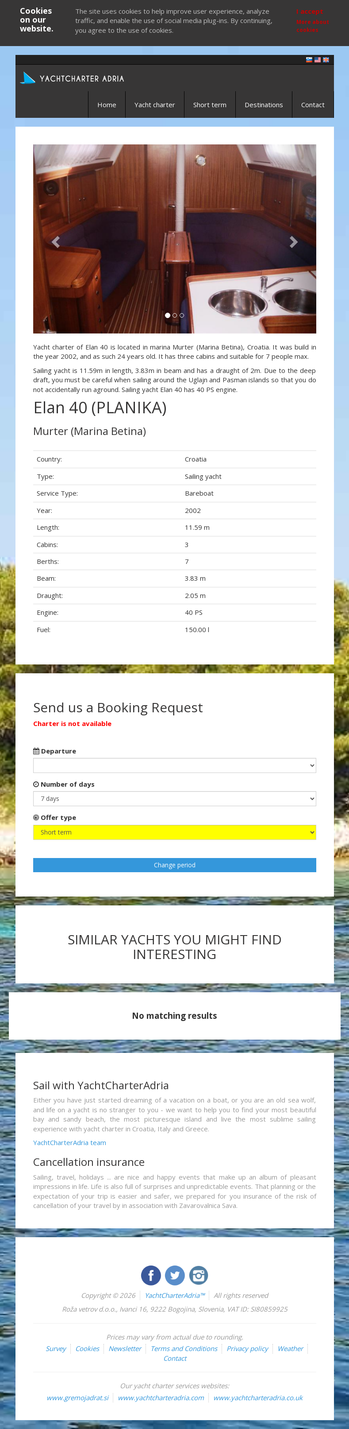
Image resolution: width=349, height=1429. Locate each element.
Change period (175, 865)
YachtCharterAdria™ (174, 1295)
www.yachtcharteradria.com (161, 1397)
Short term (209, 104)
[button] (54, 239)
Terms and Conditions (183, 1348)
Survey (56, 1348)
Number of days (64, 784)
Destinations (264, 104)
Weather (290, 1348)
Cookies (87, 1348)
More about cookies (312, 25)
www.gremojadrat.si (77, 1397)
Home (106, 104)
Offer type (54, 817)
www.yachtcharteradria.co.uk (258, 1397)
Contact (313, 104)
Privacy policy (247, 1348)
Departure (54, 750)
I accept (309, 11)
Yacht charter (154, 104)
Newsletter (124, 1348)
